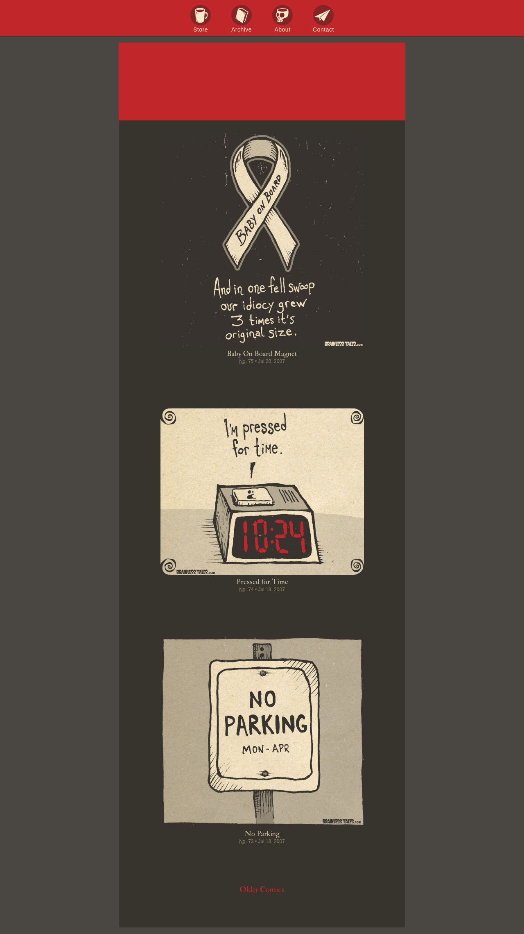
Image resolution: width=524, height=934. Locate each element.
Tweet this (230, 377)
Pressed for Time (262, 582)
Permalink (293, 377)
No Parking (262, 834)
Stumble (262, 377)
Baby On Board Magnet (262, 353)
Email (308, 377)
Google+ (277, 377)
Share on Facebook (215, 377)
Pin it (246, 377)
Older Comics (262, 889)
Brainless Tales (262, 81)
